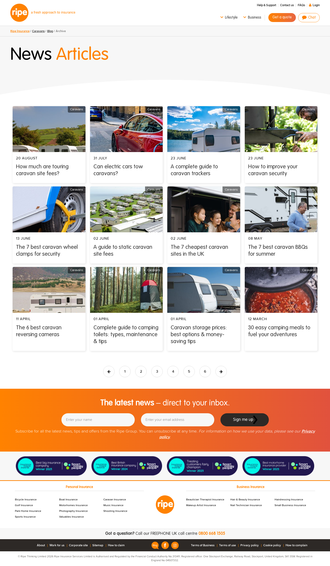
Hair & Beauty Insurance (245, 499)
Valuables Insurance (71, 517)
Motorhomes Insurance (73, 505)
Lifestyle (231, 17)
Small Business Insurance (290, 505)
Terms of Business (202, 545)
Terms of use (227, 545)
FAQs (301, 5)
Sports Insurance (25, 517)
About (41, 545)
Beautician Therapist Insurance (205, 499)
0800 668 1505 (211, 534)
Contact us (287, 5)
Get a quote (282, 17)
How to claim (116, 545)
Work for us (57, 545)
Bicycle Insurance (26, 499)
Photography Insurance (73, 511)
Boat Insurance (68, 499)
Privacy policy (249, 545)
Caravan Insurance (114, 499)
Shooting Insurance (115, 511)
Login (316, 5)
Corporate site (78, 545)
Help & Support (266, 5)
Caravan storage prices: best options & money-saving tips (199, 334)
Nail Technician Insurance (246, 505)
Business (254, 17)
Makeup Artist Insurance (201, 505)
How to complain (296, 545)
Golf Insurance (24, 505)
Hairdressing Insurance (289, 499)
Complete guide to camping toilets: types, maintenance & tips (126, 334)
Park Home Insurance (28, 511)
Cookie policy (272, 545)
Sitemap (97, 545)
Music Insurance (113, 505)
